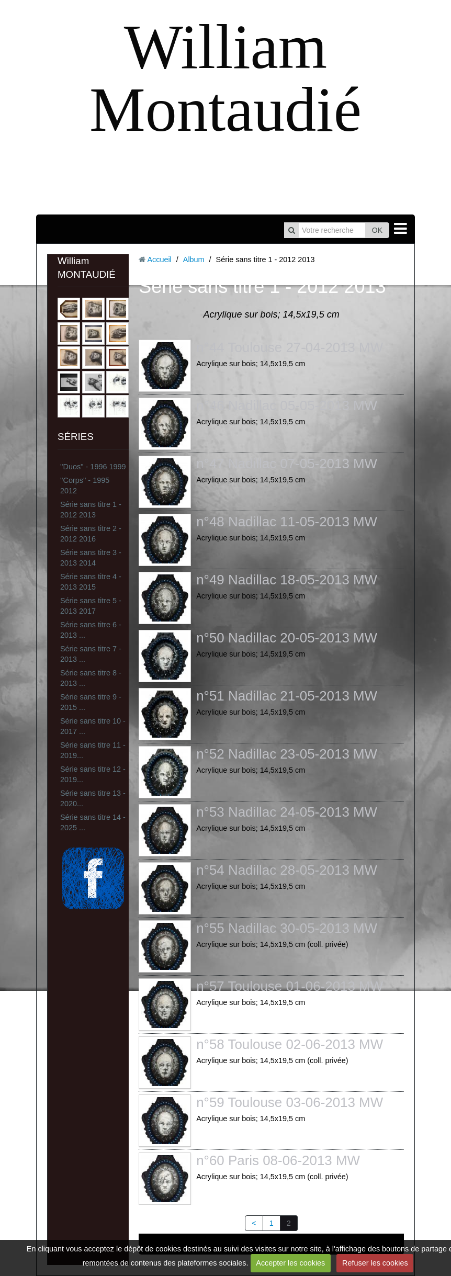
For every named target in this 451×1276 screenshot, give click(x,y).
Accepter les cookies (290, 1263)
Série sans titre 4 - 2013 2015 (90, 581)
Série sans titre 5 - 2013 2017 (90, 605)
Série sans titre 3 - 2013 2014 (90, 557)
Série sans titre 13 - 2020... (93, 798)
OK (377, 230)
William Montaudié (225, 78)
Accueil (159, 259)
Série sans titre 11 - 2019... (93, 750)
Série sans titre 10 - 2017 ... (93, 726)
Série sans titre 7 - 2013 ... (90, 654)
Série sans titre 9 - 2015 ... (90, 702)
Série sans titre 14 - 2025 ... (93, 822)
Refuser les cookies (375, 1263)
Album (194, 259)
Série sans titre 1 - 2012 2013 (90, 509)
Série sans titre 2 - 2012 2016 (90, 533)
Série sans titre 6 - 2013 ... (90, 629)
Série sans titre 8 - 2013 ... (90, 678)
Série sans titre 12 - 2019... (93, 774)
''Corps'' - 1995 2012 (84, 485)
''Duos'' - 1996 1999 (93, 466)
